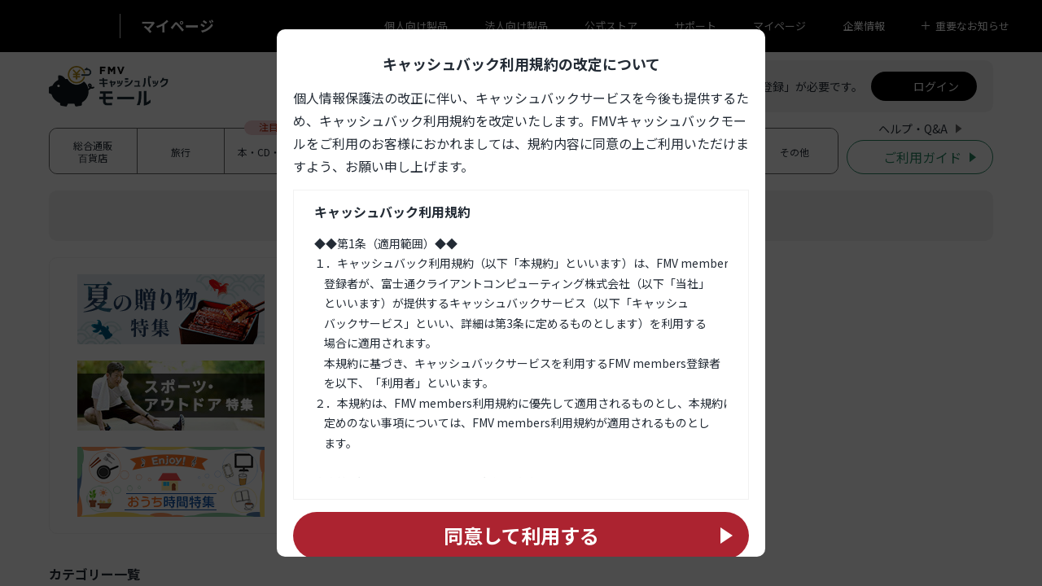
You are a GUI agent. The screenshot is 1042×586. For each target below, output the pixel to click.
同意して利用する (521, 535)
